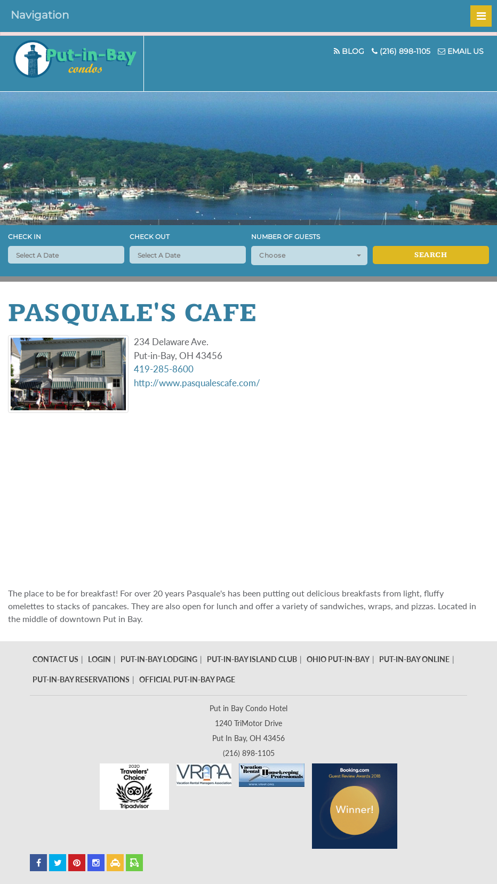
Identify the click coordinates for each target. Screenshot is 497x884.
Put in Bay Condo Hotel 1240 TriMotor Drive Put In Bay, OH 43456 (248, 723)
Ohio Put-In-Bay (338, 659)
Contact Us (55, 659)
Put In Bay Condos (78, 63)
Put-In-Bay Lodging (159, 659)
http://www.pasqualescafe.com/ (197, 382)
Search (430, 255)
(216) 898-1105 (401, 51)
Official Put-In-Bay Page (187, 679)
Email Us (461, 51)
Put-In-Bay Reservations (81, 679)
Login (99, 659)
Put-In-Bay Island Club (252, 659)
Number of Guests (285, 237)
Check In (24, 237)
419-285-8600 (164, 369)
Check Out (150, 237)
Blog (349, 51)
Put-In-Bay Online (414, 659)
